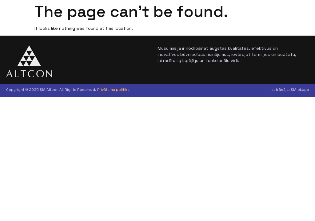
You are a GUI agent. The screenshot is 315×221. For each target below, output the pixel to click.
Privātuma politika (113, 89)
